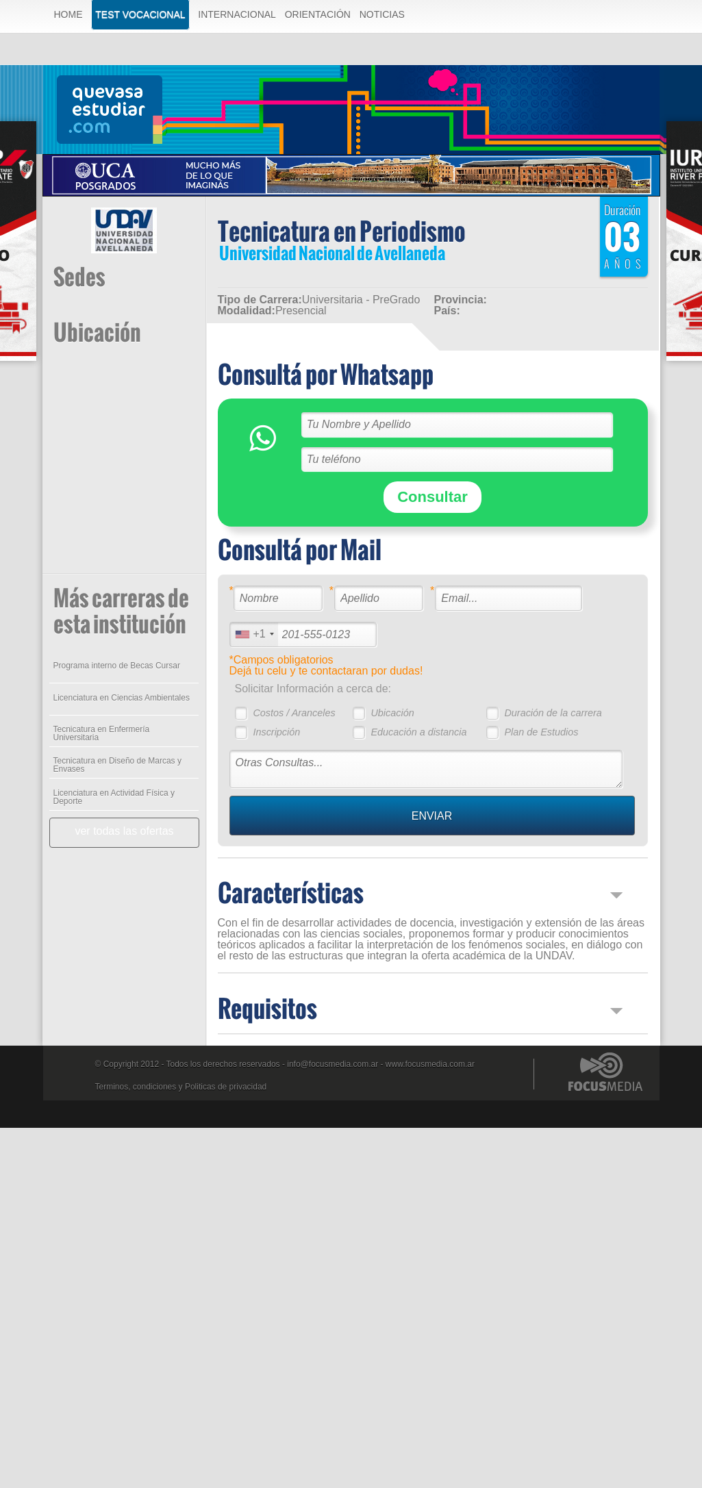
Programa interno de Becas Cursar (116, 665)
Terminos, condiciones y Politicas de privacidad (181, 1087)
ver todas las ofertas (124, 831)
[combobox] (254, 634)
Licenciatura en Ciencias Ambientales (121, 698)
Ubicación (392, 712)
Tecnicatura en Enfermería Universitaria (101, 733)
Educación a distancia (418, 732)
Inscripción (276, 732)
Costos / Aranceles (294, 712)
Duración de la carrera (552, 712)
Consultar (432, 496)
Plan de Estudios (541, 732)
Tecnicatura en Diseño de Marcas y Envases (117, 765)
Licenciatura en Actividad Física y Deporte (114, 797)
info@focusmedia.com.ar (332, 1064)
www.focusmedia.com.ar (430, 1064)
